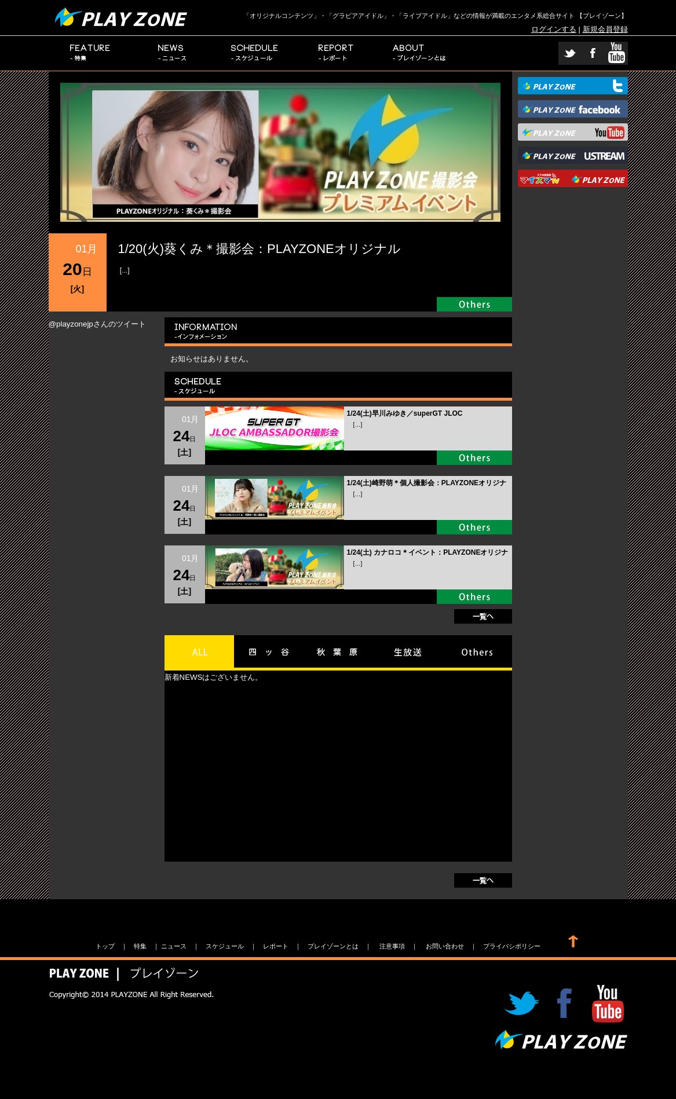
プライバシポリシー (511, 946)
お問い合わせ (445, 946)
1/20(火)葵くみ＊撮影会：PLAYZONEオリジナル (259, 248)
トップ (105, 946)
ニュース (172, 53)
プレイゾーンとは (419, 53)
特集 (90, 53)
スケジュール (255, 53)
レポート (337, 53)
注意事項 (392, 946)
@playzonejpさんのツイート (97, 324)
